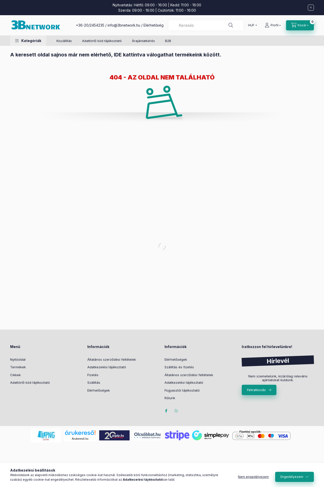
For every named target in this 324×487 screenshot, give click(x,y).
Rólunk (170, 398)
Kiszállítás (64, 41)
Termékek (18, 367)
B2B (168, 41)
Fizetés (92, 375)
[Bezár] (311, 8)
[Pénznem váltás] (251, 25)
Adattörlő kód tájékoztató (102, 41)
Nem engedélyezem (253, 477)
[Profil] (272, 25)
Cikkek (15, 375)
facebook (166, 411)
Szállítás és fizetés (179, 367)
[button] (28, 40)
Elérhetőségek (98, 390)
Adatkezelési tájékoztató (106, 367)
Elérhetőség (154, 25)
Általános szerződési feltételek (111, 359)
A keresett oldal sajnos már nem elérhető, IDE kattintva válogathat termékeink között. (115, 55)
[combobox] (206, 25)
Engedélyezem (291, 477)
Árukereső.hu (80, 438)
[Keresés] (231, 25)
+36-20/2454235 (90, 25)
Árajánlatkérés (143, 41)
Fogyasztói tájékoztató (182, 390)
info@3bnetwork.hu (124, 25)
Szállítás (93, 382)
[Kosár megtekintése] (300, 25)
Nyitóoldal (18, 359)
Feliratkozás (256, 390)
